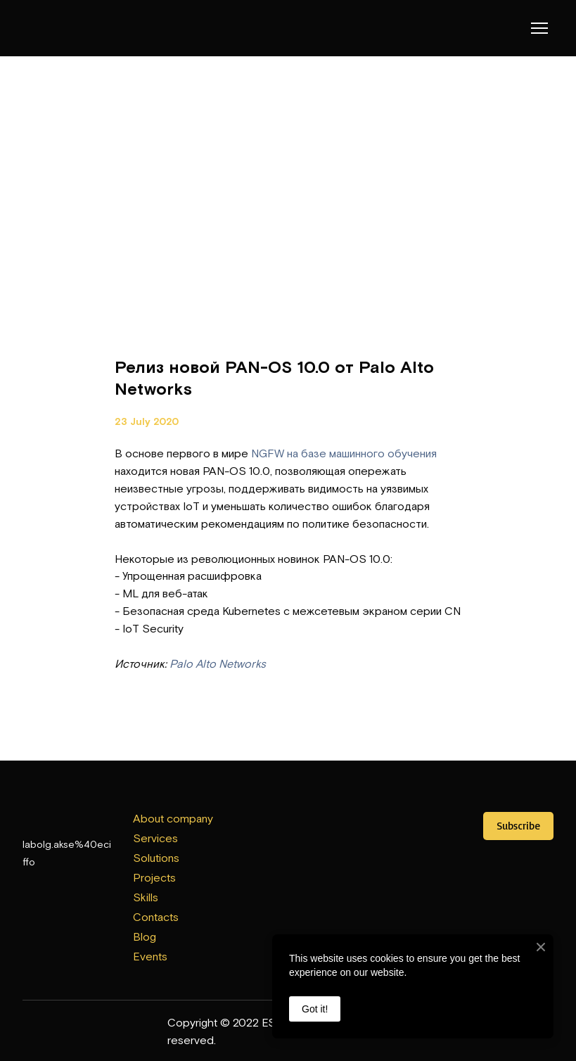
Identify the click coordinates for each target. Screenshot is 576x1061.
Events (150, 956)
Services (155, 838)
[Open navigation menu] (539, 28)
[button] (518, 826)
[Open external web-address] (288, 828)
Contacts (156, 916)
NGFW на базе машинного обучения (344, 453)
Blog (144, 936)
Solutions (156, 857)
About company (173, 818)
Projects (154, 877)
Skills (145, 897)
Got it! (315, 1009)
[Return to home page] (51, 28)
